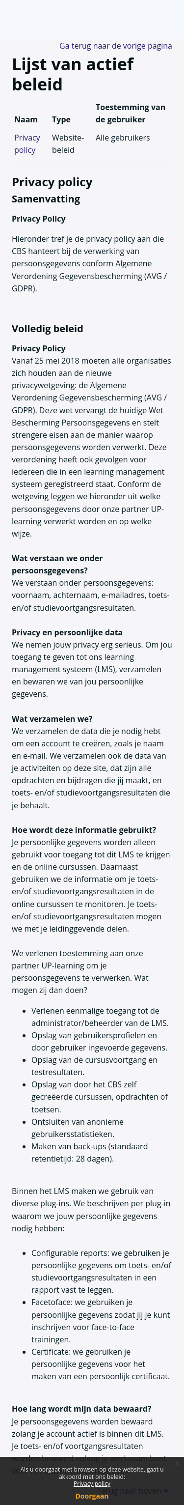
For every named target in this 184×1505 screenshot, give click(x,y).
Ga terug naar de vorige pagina (115, 45)
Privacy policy (92, 1483)
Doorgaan (91, 1496)
